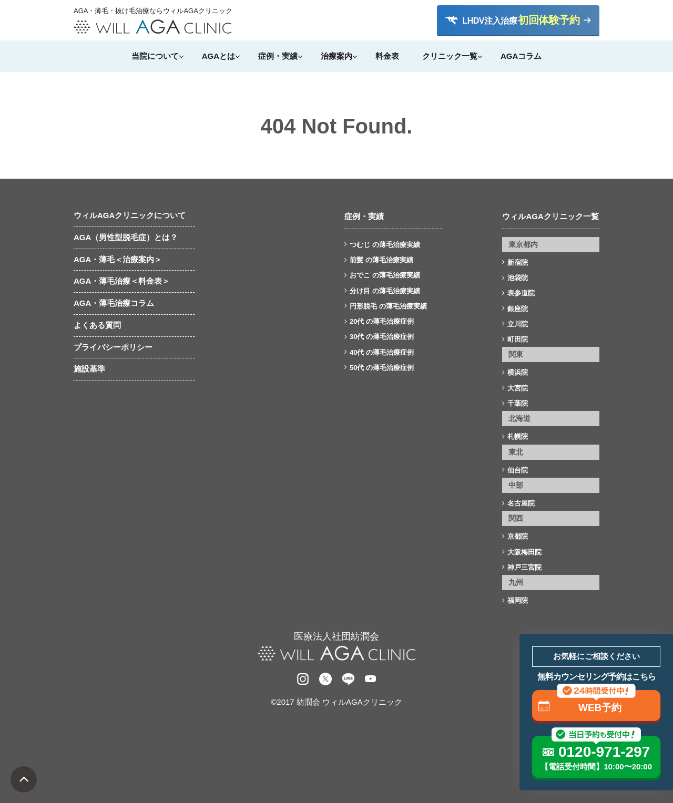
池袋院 (517, 278)
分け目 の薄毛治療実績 (385, 291)
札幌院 (517, 436)
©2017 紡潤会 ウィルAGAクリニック (336, 701)
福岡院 (517, 600)
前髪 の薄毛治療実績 (381, 260)
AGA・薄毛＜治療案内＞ (118, 259)
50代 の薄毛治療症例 (382, 368)
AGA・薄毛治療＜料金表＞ (122, 280)
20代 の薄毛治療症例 (382, 321)
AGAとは (218, 56)
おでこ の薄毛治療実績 (385, 275)
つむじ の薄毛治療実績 (385, 245)
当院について (155, 56)
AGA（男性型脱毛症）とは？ (126, 237)
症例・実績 (278, 56)
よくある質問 (97, 325)
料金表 (387, 56)
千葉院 (517, 403)
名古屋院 (521, 503)
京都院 (517, 536)
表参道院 (521, 293)
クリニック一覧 (449, 56)
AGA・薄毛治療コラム (114, 302)
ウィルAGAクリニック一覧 (550, 216)
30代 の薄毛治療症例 (382, 337)
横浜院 (517, 372)
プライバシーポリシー (113, 347)
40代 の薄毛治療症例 (382, 352)
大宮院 (517, 388)
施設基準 (89, 368)
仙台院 (517, 470)
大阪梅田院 (524, 552)
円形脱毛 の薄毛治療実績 (388, 306)
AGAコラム (521, 56)
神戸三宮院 (524, 567)
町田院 (517, 339)
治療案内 (336, 56)
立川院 (517, 324)
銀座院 (517, 309)
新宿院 (517, 262)
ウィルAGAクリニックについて (130, 215)
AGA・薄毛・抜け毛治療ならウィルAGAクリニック (152, 11)
